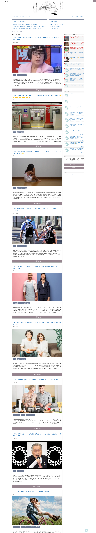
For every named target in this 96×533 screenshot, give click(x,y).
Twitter (19, 526)
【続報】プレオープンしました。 (19, 21)
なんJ (15, 74)
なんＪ (34, 16)
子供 (21, 188)
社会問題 (23, 359)
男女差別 (25, 74)
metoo (15, 526)
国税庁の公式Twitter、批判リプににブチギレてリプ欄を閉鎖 (25, 24)
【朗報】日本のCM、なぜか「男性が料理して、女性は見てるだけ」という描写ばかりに (35, 379)
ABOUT (81, 16)
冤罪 (18, 132)
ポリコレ (23, 303)
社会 (30, 16)
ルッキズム (19, 245)
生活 (27, 16)
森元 (18, 471)
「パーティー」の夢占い (55, 26)
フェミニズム (19, 74)
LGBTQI (15, 303)
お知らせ (74, 167)
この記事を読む (37, 90)
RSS (77, 16)
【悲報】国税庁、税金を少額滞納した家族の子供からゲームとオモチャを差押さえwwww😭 (31, 26)
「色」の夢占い (53, 22)
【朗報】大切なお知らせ (18, 22)
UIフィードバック (74, 164)
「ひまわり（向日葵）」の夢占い (56, 24)
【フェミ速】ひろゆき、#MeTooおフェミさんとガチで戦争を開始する (31, 491)
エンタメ (22, 16)
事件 (18, 188)
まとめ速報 (15, 16)
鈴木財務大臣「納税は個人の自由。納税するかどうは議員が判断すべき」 (27, 28)
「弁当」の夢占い (53, 21)
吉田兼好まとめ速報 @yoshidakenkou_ (72, 174)
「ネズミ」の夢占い (54, 28)
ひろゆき (26, 526)
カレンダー (71, 16)
